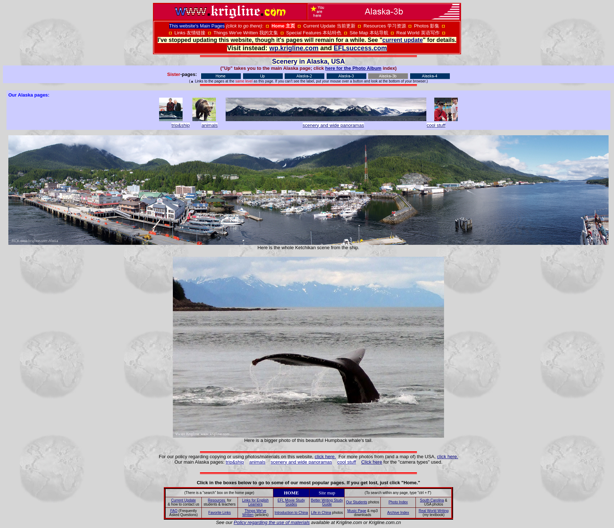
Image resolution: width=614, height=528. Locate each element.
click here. (325, 456)
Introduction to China (291, 513)
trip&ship (235, 462)
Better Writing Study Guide (327, 502)
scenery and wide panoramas (333, 125)
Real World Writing (434, 511)
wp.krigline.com (294, 48)
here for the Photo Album (353, 68)
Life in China (321, 513)
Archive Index (398, 513)
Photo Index (398, 502)
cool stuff (346, 462)
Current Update (183, 500)
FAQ (174, 511)
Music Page (356, 511)
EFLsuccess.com (360, 48)
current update (402, 40)
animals (209, 125)
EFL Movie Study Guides (291, 502)
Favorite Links (219, 513)
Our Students (356, 502)
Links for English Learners (255, 502)
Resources (217, 500)
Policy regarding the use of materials (272, 522)
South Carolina (432, 500)
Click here (371, 462)
